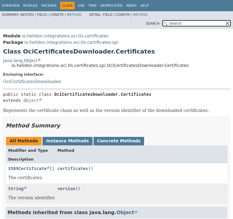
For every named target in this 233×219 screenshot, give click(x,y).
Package (49, 6)
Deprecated (111, 6)
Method (74, 15)
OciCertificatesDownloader (32, 81)
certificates (72, 168)
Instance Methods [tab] (67, 140)
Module (30, 6)
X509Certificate (27, 168)
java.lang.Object (20, 60)
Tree (92, 6)
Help (144, 6)
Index (131, 6)
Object (31, 100)
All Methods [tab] (24, 140)
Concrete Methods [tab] (119, 140)
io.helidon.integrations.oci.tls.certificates (65, 35)
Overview (11, 6)
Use (81, 6)
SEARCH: (153, 24)
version (66, 188)
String (16, 188)
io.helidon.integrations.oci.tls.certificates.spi (71, 42)
